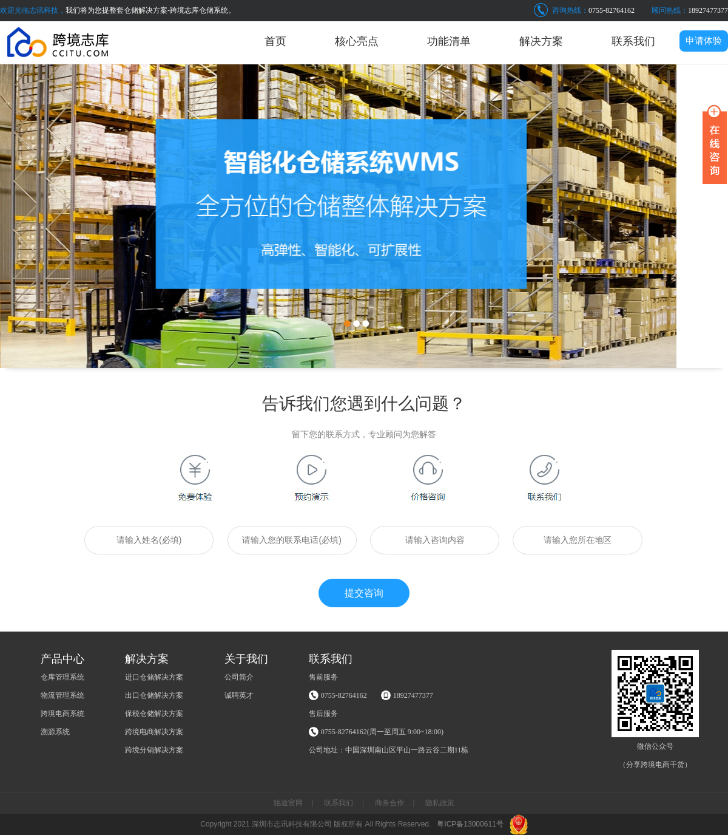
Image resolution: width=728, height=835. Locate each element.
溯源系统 (55, 732)
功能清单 (449, 41)
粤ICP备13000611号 (470, 824)
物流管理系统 (62, 695)
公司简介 (239, 677)
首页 (275, 41)
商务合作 (389, 803)
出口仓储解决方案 (154, 695)
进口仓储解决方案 (154, 677)
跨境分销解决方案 (154, 750)
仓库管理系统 (62, 677)
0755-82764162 (611, 10)
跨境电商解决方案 (154, 732)
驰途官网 (288, 803)
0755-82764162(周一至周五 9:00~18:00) (382, 732)
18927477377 (708, 10)
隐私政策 (439, 803)
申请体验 (704, 41)
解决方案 (541, 41)
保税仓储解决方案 (154, 713)
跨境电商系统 (62, 713)
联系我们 (633, 41)
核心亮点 (357, 41)
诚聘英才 (239, 695)
